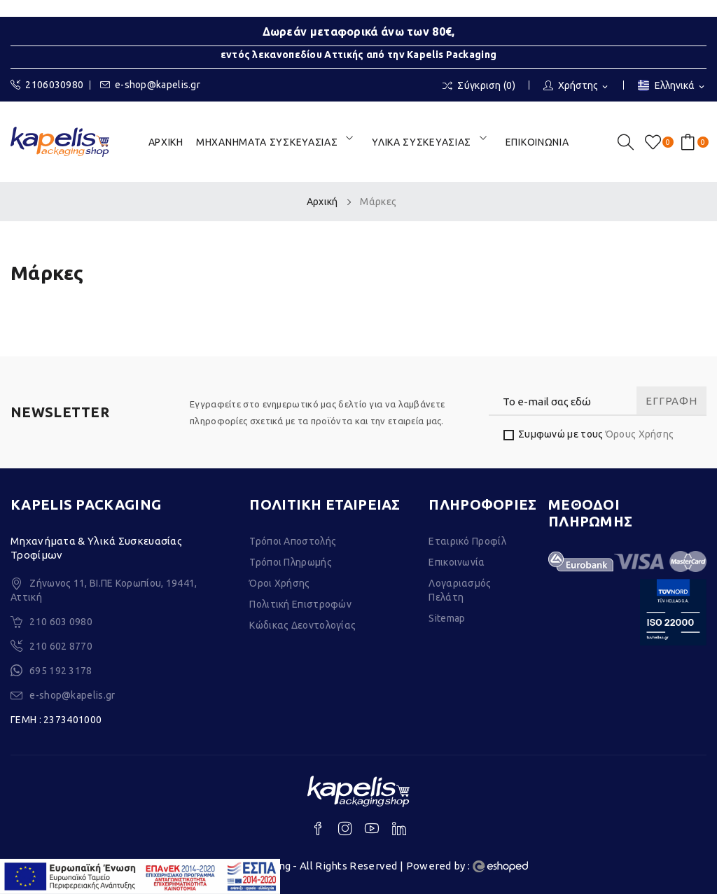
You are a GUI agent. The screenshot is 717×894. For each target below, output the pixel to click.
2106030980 (47, 85)
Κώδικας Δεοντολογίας (302, 625)
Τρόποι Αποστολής (292, 541)
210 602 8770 (60, 646)
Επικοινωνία (457, 562)
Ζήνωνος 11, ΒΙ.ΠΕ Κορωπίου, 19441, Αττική (104, 590)
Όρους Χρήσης (640, 434)
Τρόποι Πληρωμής (290, 562)
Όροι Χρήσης (279, 583)
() (655, 142)
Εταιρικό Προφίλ (467, 541)
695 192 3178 (60, 670)
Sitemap (447, 618)
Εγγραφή (671, 401)
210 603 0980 (60, 621)
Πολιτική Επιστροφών (300, 604)
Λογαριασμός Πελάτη (460, 590)
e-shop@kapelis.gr (150, 85)
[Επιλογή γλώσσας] (672, 86)
